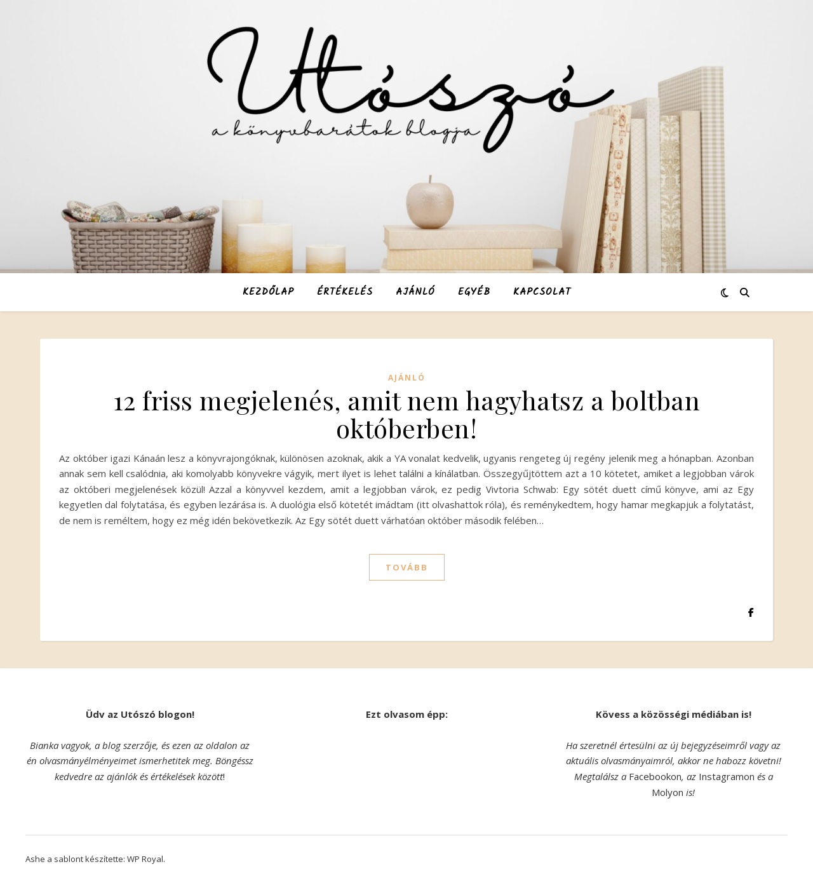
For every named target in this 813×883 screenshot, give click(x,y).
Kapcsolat (542, 292)
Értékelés (345, 292)
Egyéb (474, 292)
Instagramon (727, 776)
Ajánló (415, 292)
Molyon (667, 792)
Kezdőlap (268, 292)
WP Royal (145, 859)
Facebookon (655, 776)
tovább (407, 567)
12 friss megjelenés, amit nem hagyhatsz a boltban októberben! (407, 414)
